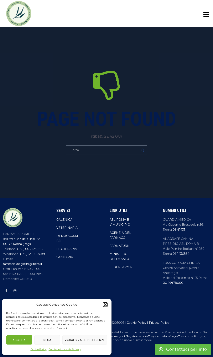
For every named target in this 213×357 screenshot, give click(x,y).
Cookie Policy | (138, 323)
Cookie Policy (39, 349)
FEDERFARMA (121, 267)
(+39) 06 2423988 (29, 249)
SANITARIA (64, 257)
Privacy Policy (159, 323)
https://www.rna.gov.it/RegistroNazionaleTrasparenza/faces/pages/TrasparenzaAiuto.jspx (151, 336)
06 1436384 (181, 254)
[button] (105, 305)
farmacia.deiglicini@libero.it (22, 264)
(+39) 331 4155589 (32, 254)
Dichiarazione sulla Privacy (65, 349)
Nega (47, 340)
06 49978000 (173, 283)
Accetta (19, 340)
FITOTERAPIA (66, 249)
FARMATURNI (120, 246)
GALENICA (64, 220)
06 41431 (179, 229)
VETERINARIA (67, 228)
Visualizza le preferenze (85, 340)
